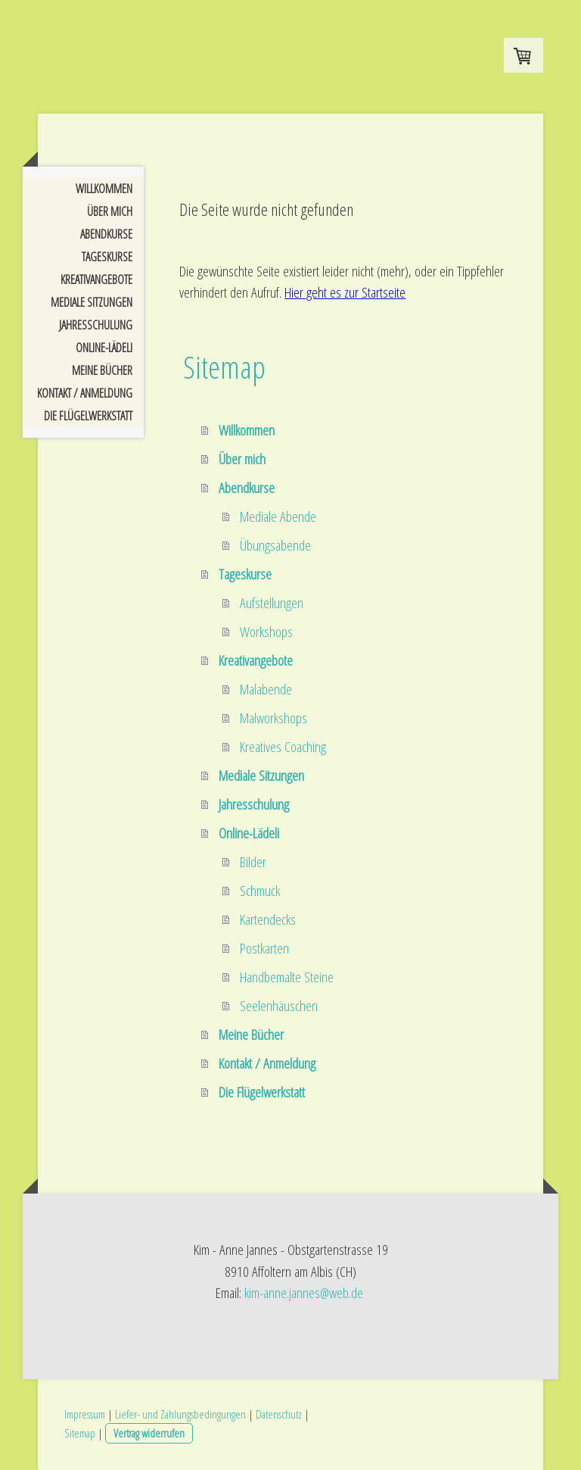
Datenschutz (279, 1414)
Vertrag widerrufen (149, 1432)
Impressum (84, 1414)
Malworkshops (273, 718)
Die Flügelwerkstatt (88, 415)
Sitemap (79, 1432)
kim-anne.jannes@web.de (303, 1293)
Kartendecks (268, 919)
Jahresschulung (95, 325)
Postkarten (264, 948)
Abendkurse (106, 234)
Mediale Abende (278, 516)
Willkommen (104, 188)
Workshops (266, 631)
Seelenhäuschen (279, 1006)
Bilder (253, 862)
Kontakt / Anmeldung (84, 393)
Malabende (266, 689)
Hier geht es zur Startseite (344, 292)
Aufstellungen (271, 603)
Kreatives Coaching (283, 747)
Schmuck (260, 890)
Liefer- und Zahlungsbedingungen (180, 1414)
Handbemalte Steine (287, 977)
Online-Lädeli (104, 347)
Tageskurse (107, 256)
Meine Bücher (102, 370)
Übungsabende (275, 545)
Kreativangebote (96, 279)
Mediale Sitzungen (91, 302)
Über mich (109, 211)
